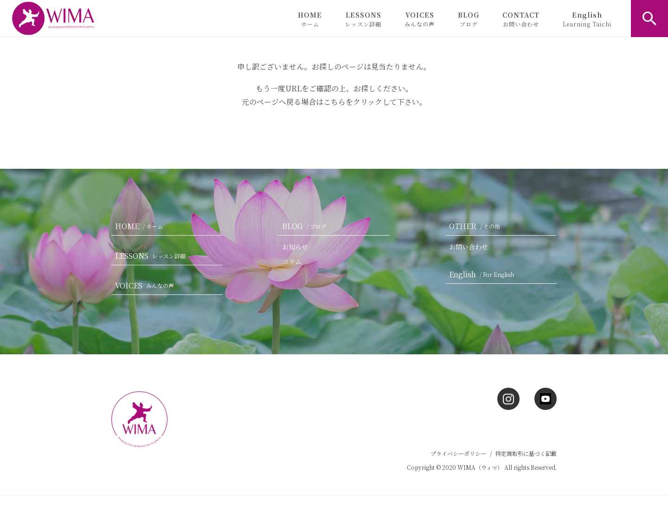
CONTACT (521, 19)
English (587, 19)
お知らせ (295, 246)
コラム (292, 261)
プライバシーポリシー (458, 453)
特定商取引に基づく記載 (526, 453)
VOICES (420, 19)
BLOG (468, 19)
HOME (310, 19)
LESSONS (363, 19)
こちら (334, 101)
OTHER (476, 226)
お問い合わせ (468, 246)
